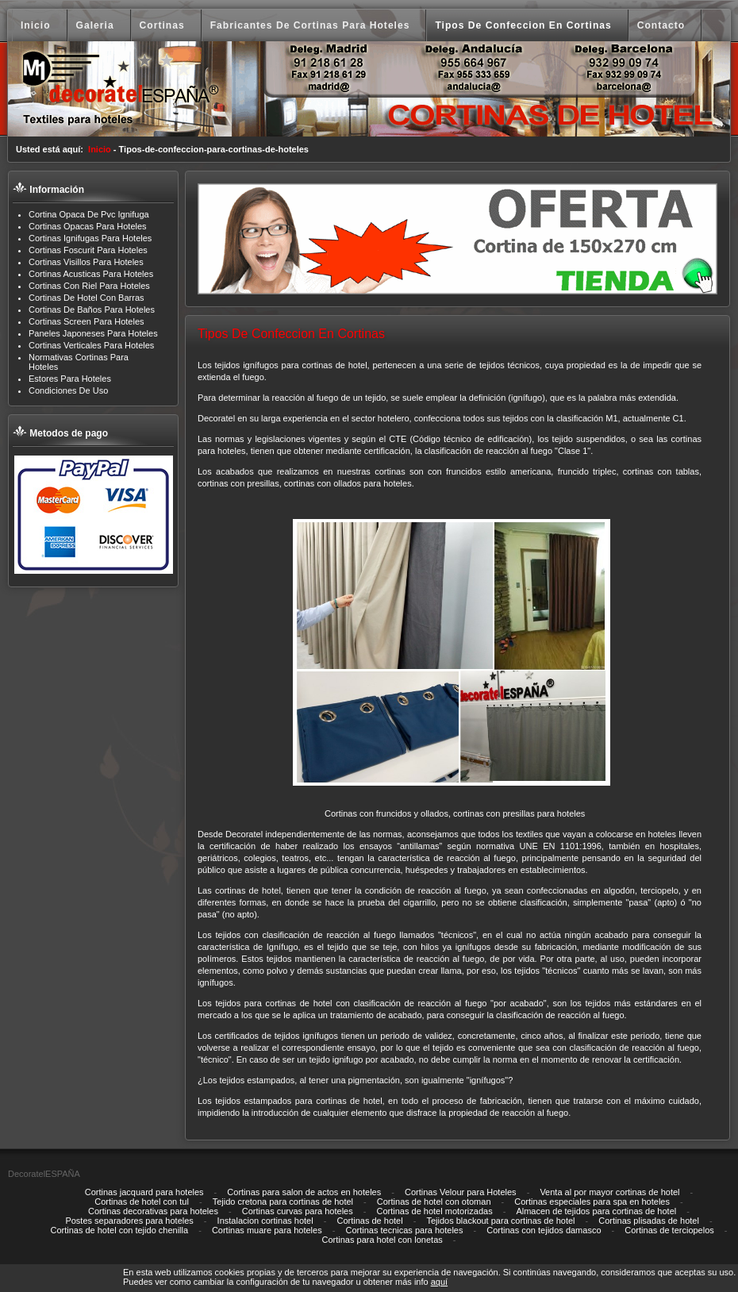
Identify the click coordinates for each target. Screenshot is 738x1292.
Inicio (99, 149)
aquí (439, 1281)
